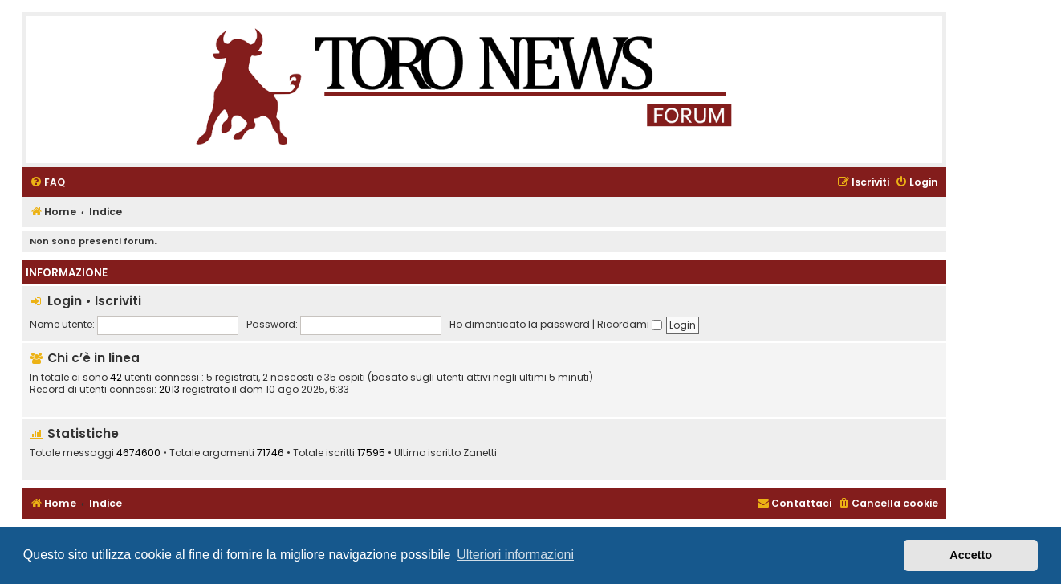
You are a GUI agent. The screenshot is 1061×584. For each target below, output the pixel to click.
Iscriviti (118, 300)
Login (64, 300)
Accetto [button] (970, 555)
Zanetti (480, 453)
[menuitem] (47, 183)
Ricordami (629, 324)
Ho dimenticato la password (519, 324)
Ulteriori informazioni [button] (515, 555)
